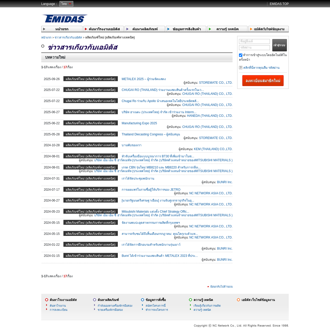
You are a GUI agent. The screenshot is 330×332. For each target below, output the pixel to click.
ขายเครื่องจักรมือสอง (110, 309)
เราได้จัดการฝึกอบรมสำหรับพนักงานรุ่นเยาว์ (151, 244)
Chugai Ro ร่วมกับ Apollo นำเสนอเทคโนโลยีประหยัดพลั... (160, 101)
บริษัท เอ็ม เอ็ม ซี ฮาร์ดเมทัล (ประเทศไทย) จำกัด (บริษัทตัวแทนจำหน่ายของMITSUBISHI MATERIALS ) (163, 160)
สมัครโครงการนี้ (156, 305)
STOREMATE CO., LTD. (216, 82)
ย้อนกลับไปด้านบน (221, 286)
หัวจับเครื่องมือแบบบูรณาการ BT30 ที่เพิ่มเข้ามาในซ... (158, 156)
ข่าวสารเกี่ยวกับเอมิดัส (68, 37)
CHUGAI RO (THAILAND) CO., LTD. (207, 94)
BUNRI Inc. (225, 182)
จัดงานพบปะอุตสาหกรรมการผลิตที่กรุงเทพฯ (151, 223)
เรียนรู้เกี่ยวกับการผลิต (207, 305)
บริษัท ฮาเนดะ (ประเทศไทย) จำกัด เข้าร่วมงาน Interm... (159, 112)
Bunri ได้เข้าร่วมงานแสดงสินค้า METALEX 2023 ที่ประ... (160, 256)
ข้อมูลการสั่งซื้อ (156, 300)
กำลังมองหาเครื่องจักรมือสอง (115, 305)
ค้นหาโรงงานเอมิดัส (63, 300)
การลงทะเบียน (58, 309)
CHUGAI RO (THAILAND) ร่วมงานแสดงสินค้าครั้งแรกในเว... (163, 90)
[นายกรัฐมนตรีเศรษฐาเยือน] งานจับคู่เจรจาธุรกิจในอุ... (158, 200)
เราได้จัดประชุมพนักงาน (138, 178)
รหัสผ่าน (245, 47)
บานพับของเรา (132, 145)
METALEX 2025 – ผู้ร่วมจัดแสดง (144, 79)
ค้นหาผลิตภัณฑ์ (108, 300)
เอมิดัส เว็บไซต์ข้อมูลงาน (258, 300)
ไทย (64, 4)
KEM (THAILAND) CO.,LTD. (213, 149)
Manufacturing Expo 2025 (139, 123)
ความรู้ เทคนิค (203, 300)
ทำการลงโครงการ (157, 309)
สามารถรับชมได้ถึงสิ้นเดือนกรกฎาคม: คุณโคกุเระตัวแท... (160, 234)
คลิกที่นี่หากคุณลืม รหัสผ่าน (261, 68)
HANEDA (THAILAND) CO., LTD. (210, 116)
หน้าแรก (46, 37)
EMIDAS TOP (279, 4)
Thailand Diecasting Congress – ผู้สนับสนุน (151, 134)
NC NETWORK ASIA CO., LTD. (211, 193)
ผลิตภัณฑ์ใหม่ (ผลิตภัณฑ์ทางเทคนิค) (90, 79)
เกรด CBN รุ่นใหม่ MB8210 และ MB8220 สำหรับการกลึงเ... (161, 167)
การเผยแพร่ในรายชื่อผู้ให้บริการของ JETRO (151, 189)
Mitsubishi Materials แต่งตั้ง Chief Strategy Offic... (155, 211)
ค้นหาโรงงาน (58, 305)
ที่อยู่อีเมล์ (246, 41)
